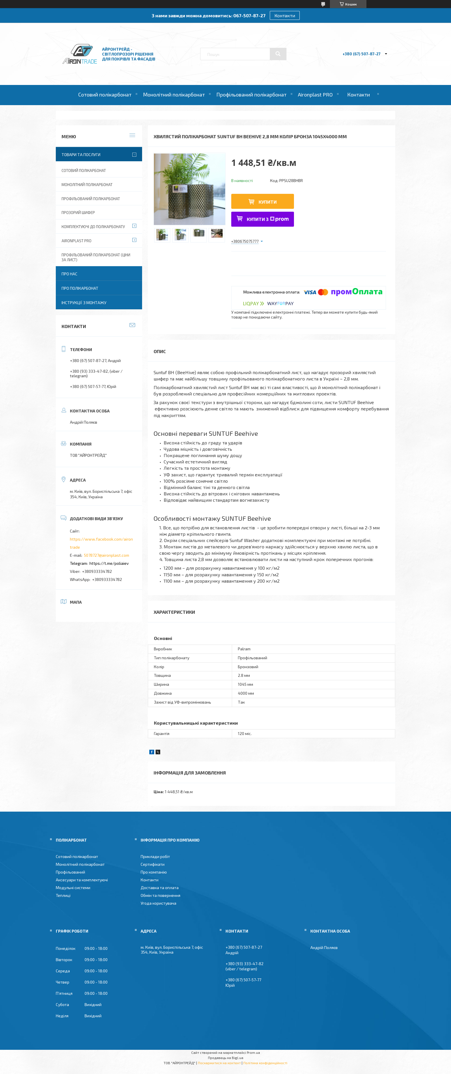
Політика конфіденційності (265, 1063)
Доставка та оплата (160, 887)
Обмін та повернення (160, 895)
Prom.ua (253, 1052)
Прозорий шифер (78, 212)
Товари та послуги (81, 154)
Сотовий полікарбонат (104, 94)
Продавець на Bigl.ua (225, 1058)
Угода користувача (158, 903)
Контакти (284, 15)
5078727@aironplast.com (106, 555)
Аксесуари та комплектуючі (82, 879)
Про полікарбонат (80, 288)
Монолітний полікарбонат (174, 94)
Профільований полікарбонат (251, 94)
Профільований (70, 872)
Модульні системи (73, 887)
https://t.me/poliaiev (109, 563)
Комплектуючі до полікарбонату (93, 226)
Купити (268, 201)
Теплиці (63, 895)
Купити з (268, 219)
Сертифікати (153, 864)
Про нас (69, 273)
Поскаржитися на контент (219, 1063)
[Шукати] (278, 54)
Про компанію (154, 872)
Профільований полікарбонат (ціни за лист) (96, 257)
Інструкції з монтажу (84, 302)
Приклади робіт (155, 856)
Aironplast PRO (315, 94)
